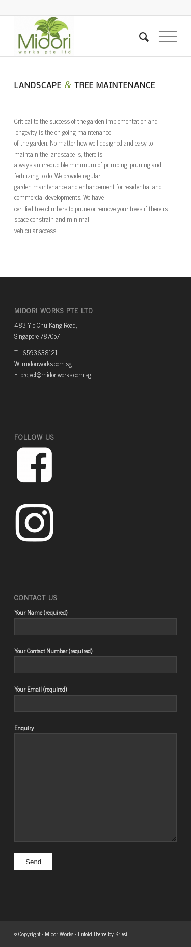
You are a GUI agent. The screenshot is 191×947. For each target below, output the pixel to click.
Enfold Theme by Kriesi (102, 933)
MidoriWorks (59, 933)
